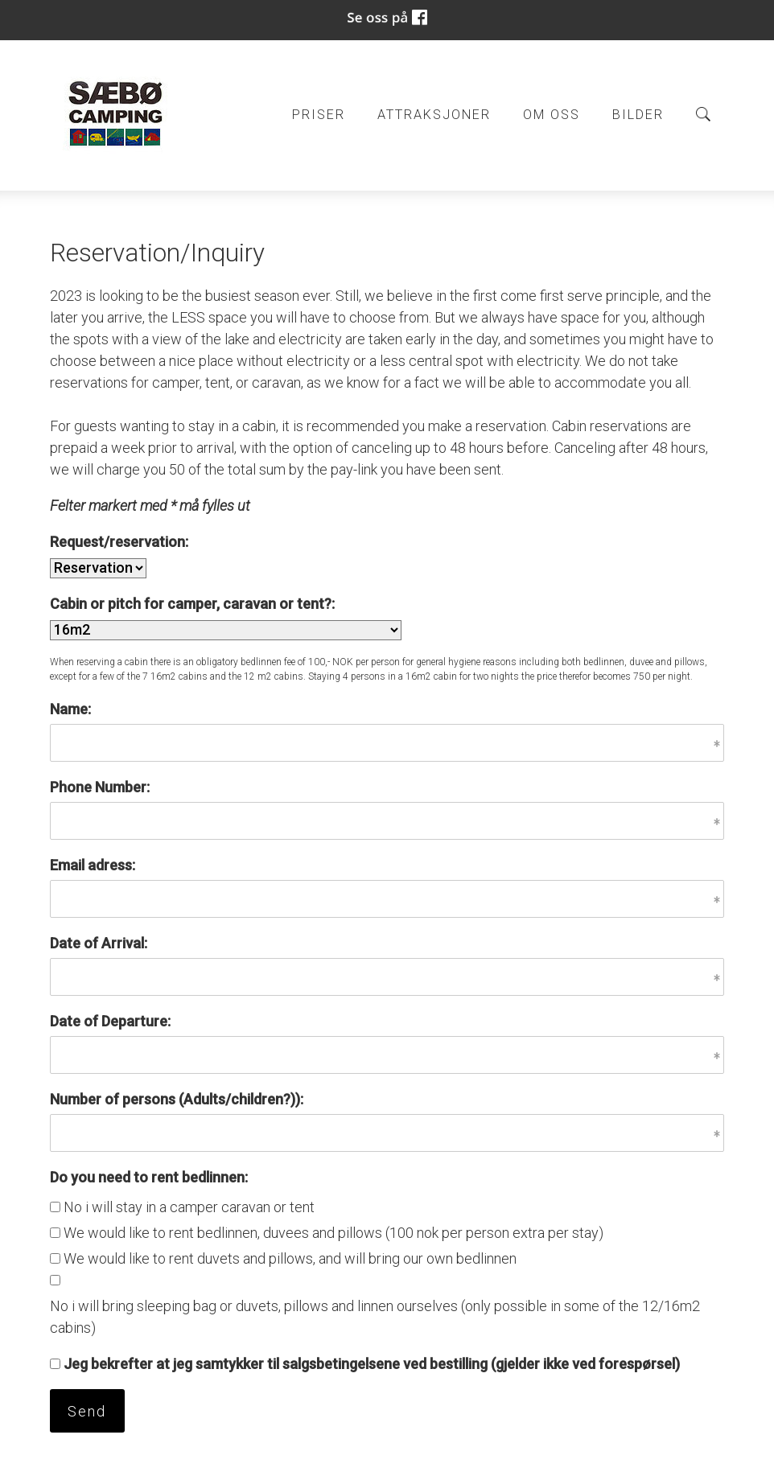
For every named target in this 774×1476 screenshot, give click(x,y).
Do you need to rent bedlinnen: (149, 1177)
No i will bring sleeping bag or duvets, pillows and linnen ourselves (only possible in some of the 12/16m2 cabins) (375, 1316)
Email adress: (92, 865)
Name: (70, 709)
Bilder (638, 114)
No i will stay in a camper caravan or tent (189, 1206)
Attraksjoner (434, 114)
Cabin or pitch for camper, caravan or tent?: (192, 603)
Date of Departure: (110, 1021)
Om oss (551, 114)
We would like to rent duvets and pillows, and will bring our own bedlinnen (290, 1258)
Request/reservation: (119, 541)
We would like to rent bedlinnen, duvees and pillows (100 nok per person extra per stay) (333, 1232)
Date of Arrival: (98, 943)
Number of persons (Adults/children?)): (176, 1099)
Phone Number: (100, 787)
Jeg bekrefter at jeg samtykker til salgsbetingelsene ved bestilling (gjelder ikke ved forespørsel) (372, 1363)
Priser (318, 114)
